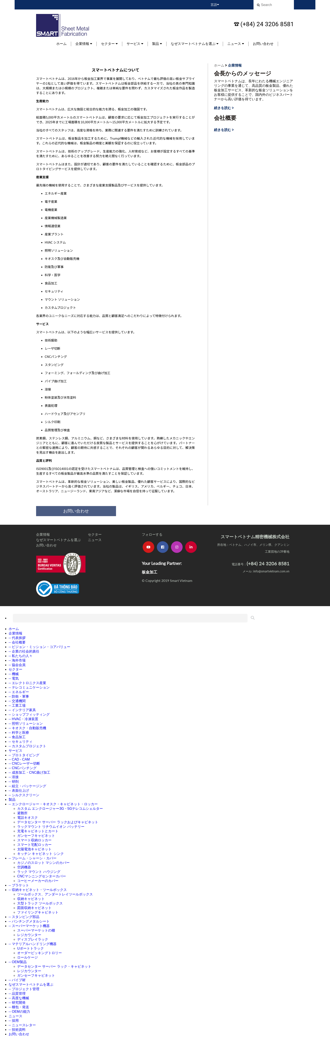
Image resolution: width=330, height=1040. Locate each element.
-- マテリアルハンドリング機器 (33, 944)
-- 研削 (14, 781)
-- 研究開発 (17, 1002)
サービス (135, 44)
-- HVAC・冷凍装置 (23, 719)
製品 (157, 44)
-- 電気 (14, 678)
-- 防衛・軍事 (19, 696)
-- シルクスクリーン (24, 795)
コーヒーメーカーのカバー (37, 881)
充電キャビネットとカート (37, 831)
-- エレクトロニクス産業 (27, 683)
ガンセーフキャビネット (36, 835)
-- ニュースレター (22, 1025)
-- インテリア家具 (22, 710)
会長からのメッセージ (242, 73)
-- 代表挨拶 (17, 638)
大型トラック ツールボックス (40, 903)
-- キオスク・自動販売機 (27, 728)
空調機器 (24, 867)
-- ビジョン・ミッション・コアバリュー (39, 647)
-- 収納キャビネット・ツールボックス (38, 890)
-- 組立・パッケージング (27, 786)
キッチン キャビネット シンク (40, 853)
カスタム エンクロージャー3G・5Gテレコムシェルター (60, 808)
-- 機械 (14, 674)
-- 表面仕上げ (19, 790)
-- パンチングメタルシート (29, 921)
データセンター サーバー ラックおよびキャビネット (57, 822)
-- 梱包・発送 (19, 1007)
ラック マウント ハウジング (38, 872)
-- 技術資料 (17, 1029)
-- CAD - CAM (19, 759)
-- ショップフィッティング (29, 714)
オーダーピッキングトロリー (39, 953)
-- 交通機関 (17, 701)
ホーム (61, 44)
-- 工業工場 (17, 705)
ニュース (235, 44)
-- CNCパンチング (23, 768)
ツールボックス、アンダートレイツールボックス (55, 894)
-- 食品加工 (17, 737)
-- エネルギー (19, 692)
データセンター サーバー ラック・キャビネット (54, 966)
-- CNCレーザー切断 (24, 763)
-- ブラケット (19, 885)
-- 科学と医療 (19, 732)
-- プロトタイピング (24, 755)
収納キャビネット (31, 899)
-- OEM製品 (18, 962)
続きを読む (224, 108)
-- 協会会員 (17, 665)
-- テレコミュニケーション (29, 687)
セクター (109, 44)
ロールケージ (27, 957)
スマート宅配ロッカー (34, 844)
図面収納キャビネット (34, 908)
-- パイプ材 (17, 980)
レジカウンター (29, 935)
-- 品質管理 (17, 993)
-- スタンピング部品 (24, 917)
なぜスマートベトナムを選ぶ (194, 44)
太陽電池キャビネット (34, 849)
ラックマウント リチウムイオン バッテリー (50, 826)
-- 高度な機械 (19, 998)
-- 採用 (14, 1020)
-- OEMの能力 (19, 1011)
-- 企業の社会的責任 (24, 651)
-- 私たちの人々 (20, 656)
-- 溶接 (14, 777)
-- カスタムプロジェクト (27, 746)
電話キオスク (27, 817)
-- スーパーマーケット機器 (29, 926)
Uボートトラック (30, 948)
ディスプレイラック (32, 939)
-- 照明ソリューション (26, 723)
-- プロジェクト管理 (24, 989)
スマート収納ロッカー (34, 840)
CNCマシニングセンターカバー (41, 876)
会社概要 (225, 118)
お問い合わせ (263, 44)
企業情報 (83, 44)
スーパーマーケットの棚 (36, 930)
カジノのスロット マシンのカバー (43, 863)
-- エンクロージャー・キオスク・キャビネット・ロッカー (53, 804)
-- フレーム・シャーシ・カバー (33, 858)
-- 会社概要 (17, 642)
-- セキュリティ (20, 741)
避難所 (22, 813)
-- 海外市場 (17, 660)
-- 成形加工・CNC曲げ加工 (29, 772)
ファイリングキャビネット (37, 912)
